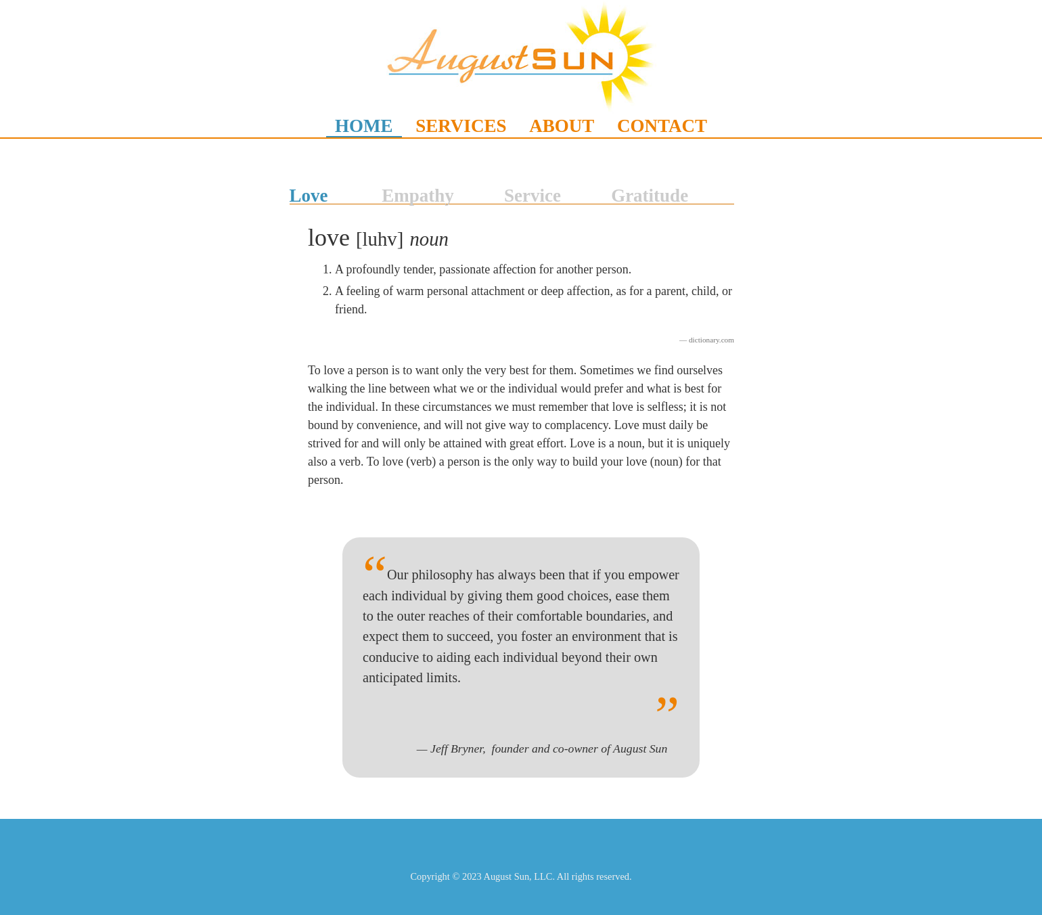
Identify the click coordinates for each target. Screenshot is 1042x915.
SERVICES (460, 126)
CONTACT (662, 126)
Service (532, 195)
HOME (364, 126)
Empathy (418, 195)
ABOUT (561, 126)
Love (309, 195)
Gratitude (649, 195)
